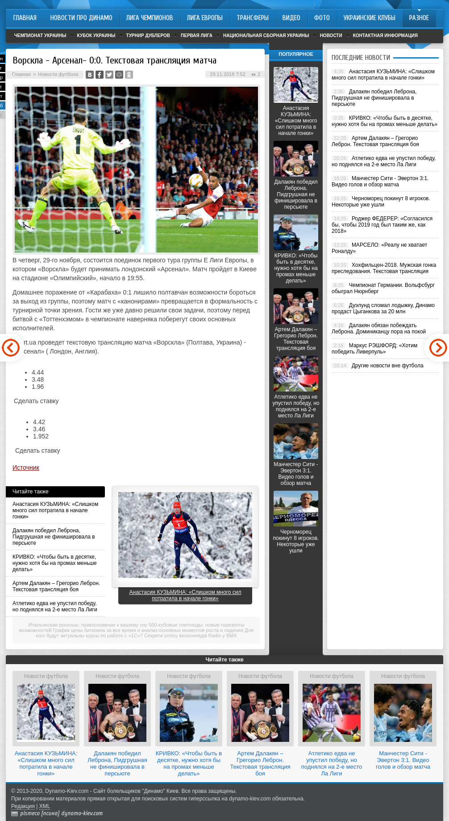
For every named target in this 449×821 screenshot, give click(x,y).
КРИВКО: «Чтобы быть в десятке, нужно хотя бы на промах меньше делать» (54, 563)
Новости (331, 35)
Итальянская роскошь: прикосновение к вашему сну (88, 624)
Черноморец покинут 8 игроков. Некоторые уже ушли (296, 541)
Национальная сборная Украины (266, 35)
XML (44, 806)
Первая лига (196, 35)
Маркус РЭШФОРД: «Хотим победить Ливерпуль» (374, 348)
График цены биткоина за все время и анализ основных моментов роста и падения (148, 630)
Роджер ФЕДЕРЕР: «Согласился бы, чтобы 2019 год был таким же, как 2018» (382, 224)
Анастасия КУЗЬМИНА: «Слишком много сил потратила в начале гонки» (55, 510)
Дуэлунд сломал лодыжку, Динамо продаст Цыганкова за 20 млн (383, 308)
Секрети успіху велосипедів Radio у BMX (190, 635)
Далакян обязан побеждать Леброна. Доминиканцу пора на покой (379, 328)
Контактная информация (385, 35)
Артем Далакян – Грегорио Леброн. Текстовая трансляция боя (56, 586)
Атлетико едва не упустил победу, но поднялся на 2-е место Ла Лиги (54, 606)
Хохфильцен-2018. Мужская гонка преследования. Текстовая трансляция (384, 268)
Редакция (23, 806)
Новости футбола (58, 74)
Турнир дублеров (148, 35)
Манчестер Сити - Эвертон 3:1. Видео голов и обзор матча (296, 473)
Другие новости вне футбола (388, 365)
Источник (25, 467)
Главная (21, 74)
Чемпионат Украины (40, 35)
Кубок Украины (96, 35)
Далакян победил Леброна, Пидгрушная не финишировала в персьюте (53, 536)
